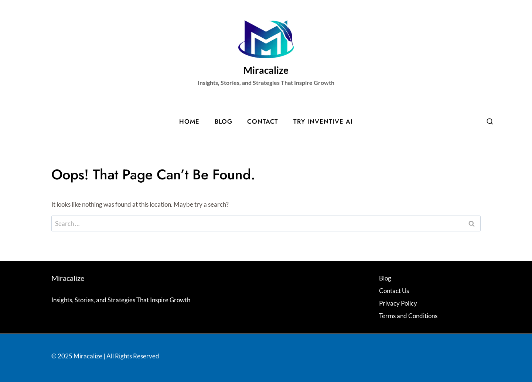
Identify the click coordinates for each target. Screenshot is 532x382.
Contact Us (394, 291)
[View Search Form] (490, 121)
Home (189, 121)
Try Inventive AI (323, 121)
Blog (223, 121)
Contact (262, 121)
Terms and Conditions (408, 316)
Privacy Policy (398, 303)
